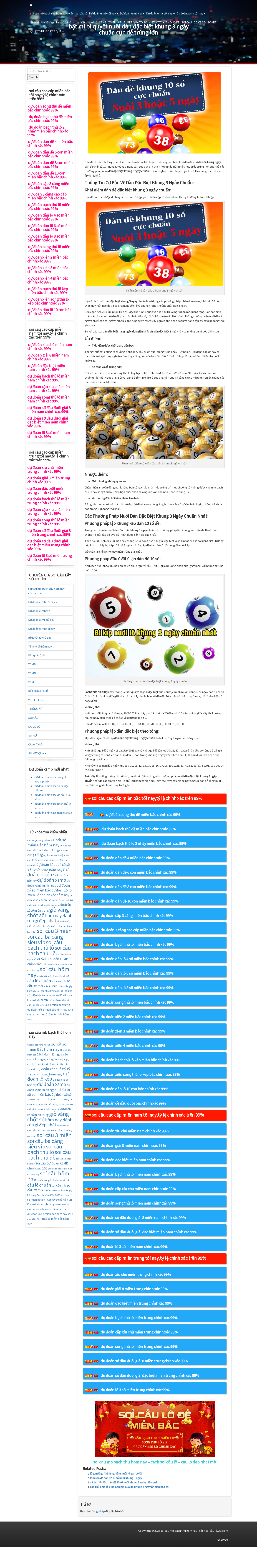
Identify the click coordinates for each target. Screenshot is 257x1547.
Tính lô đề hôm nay (67, 22)
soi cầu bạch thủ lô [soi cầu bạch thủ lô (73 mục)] (44, 944)
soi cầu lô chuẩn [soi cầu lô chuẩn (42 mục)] (49, 978)
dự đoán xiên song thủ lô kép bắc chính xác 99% (140, 1074)
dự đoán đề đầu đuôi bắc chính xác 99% (133, 1103)
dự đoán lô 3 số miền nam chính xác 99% (134, 1246)
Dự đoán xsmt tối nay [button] (160, 13)
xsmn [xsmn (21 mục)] (40, 1014)
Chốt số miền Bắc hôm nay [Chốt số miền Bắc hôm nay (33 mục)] (46, 842)
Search (33, 77)
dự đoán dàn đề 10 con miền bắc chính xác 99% (139, 901)
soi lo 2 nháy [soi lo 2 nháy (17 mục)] (49, 995)
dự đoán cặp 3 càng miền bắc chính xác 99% (137, 915)
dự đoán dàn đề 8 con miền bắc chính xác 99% (139, 886)
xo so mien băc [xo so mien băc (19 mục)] (54, 1005)
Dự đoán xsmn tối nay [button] (191, 13)
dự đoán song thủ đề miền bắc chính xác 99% (143, 814)
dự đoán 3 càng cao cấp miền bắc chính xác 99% (140, 929)
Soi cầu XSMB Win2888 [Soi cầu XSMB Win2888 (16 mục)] (48, 990)
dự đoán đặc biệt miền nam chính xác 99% (135, 1159)
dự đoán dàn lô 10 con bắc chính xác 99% (134, 1088)
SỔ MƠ (211, 22)
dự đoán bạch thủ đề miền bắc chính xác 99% (138, 828)
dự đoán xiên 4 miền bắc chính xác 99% (133, 1045)
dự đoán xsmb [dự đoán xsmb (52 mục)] (51, 880)
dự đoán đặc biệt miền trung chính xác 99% (136, 1303)
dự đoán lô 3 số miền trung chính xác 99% (135, 1389)
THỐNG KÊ (173, 22)
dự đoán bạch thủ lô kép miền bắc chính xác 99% (141, 1059)
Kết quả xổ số (89, 22)
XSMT (121, 22)
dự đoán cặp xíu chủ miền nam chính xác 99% (138, 1188)
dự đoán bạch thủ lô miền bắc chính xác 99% (137, 944)
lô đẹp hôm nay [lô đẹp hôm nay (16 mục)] (59, 926)
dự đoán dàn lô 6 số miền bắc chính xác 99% (137, 973)
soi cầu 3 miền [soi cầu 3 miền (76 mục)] (54, 930)
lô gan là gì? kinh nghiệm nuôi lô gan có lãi (116, 1473)
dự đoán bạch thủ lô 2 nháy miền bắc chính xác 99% (144, 843)
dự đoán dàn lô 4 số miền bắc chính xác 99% (137, 958)
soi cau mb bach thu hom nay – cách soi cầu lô (58, 13)
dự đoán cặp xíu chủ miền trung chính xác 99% (139, 1332)
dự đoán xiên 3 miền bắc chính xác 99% (133, 1031)
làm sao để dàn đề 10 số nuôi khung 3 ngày (116, 1478)
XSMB (103, 22)
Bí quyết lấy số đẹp (42, 22)
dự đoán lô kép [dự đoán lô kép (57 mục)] (48, 872)
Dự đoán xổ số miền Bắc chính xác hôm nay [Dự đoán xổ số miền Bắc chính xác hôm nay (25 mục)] (49, 892)
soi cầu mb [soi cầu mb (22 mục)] (59, 981)
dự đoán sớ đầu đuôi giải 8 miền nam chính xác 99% (143, 1217)
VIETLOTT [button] (156, 22)
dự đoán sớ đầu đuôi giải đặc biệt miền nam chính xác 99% (149, 1231)
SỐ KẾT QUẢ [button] (55, 31)
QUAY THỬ (37, 31)
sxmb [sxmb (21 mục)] (44, 1000)
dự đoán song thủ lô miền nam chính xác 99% (138, 1203)
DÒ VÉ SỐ (200, 22)
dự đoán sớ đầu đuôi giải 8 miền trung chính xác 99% (144, 1360)
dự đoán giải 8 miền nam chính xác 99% (133, 1145)
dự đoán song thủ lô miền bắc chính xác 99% (137, 1002)
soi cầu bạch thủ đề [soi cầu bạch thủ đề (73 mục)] (49, 950)
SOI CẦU (186, 22)
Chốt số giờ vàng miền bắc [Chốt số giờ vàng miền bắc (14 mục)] (40, 840)
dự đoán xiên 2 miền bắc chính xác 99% (133, 1016)
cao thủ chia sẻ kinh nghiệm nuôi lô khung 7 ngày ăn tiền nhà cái (129, 1487)
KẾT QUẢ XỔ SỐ (137, 22)
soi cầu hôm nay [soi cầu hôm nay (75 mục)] (48, 971)
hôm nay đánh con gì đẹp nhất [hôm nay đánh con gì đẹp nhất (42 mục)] (49, 917)
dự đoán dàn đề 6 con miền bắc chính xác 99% (139, 872)
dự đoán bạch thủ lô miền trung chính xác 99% (139, 1317)
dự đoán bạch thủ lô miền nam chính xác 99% (138, 1174)
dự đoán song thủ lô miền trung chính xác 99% (139, 1346)
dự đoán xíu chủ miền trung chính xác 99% (136, 1274)
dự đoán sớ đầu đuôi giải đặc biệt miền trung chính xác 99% (150, 1375)
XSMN (112, 22)
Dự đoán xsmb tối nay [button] (103, 13)
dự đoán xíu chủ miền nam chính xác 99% (135, 1130)
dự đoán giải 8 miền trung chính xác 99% (134, 1288)
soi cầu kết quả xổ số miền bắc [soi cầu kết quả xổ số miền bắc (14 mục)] (51, 976)
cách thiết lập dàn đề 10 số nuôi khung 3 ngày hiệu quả (123, 1482)
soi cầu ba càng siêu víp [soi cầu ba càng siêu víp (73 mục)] (45, 939)
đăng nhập (98, 1511)
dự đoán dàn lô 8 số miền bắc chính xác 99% (137, 987)
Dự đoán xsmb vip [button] (132, 13)
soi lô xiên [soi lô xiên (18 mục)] (62, 995)
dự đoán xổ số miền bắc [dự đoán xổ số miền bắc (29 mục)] (48, 887)
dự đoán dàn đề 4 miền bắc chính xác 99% (135, 857)
